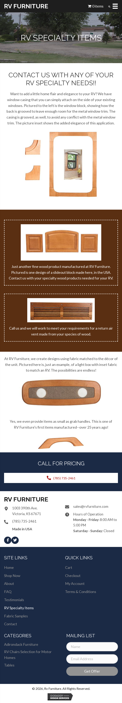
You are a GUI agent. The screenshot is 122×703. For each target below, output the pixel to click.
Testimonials (14, 599)
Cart (68, 567)
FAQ (7, 591)
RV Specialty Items (19, 608)
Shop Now (12, 575)
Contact (10, 624)
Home (9, 567)
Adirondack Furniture (21, 644)
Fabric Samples (16, 616)
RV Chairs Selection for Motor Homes (28, 654)
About (9, 583)
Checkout (73, 575)
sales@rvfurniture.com (90, 506)
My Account (75, 583)
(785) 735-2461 (24, 521)
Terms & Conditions (80, 591)
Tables (9, 665)
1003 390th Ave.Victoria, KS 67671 (26, 511)
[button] (7, 540)
